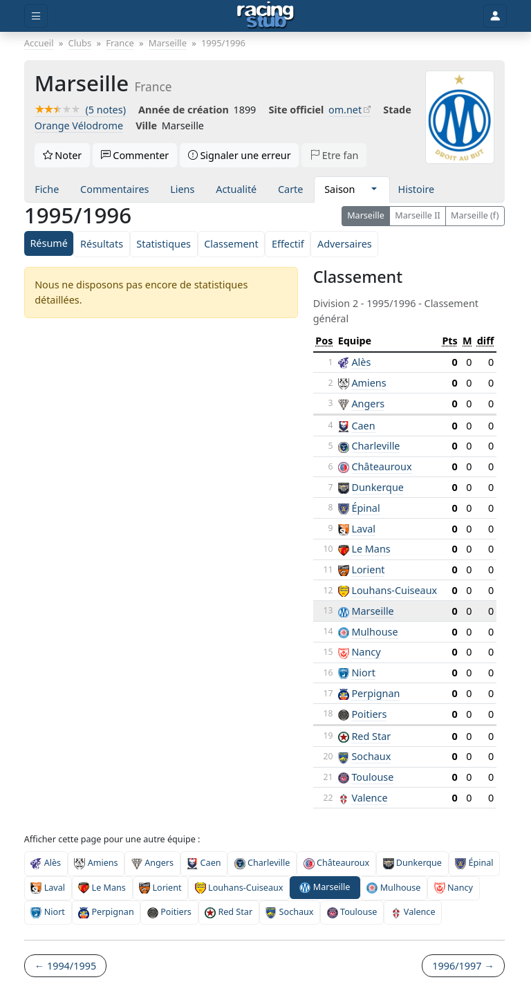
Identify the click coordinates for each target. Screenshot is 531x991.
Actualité (236, 189)
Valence (369, 797)
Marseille (365, 215)
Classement (231, 243)
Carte (290, 189)
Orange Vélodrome (79, 125)
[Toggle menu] (36, 16)
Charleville (375, 445)
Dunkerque (377, 487)
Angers (367, 403)
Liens (182, 189)
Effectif (288, 243)
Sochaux (371, 756)
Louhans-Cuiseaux (394, 590)
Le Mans (370, 548)
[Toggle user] (495, 16)
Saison (339, 189)
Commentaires (114, 189)
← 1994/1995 (65, 965)
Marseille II (417, 215)
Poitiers (368, 714)
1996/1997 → (463, 965)
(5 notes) (80, 109)
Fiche (47, 189)
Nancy (365, 651)
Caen (363, 425)
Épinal (365, 508)
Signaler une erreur (239, 155)
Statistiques (163, 243)
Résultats (101, 243)
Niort (363, 672)
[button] (373, 189)
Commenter (135, 155)
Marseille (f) (475, 215)
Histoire (416, 189)
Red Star (371, 736)
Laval (363, 528)
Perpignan (375, 693)
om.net (345, 109)
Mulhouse (374, 631)
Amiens (368, 382)
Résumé (48, 243)
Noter (62, 155)
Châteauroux (381, 466)
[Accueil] (266, 16)
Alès (361, 362)
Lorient (367, 569)
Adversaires (344, 243)
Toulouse (372, 777)
